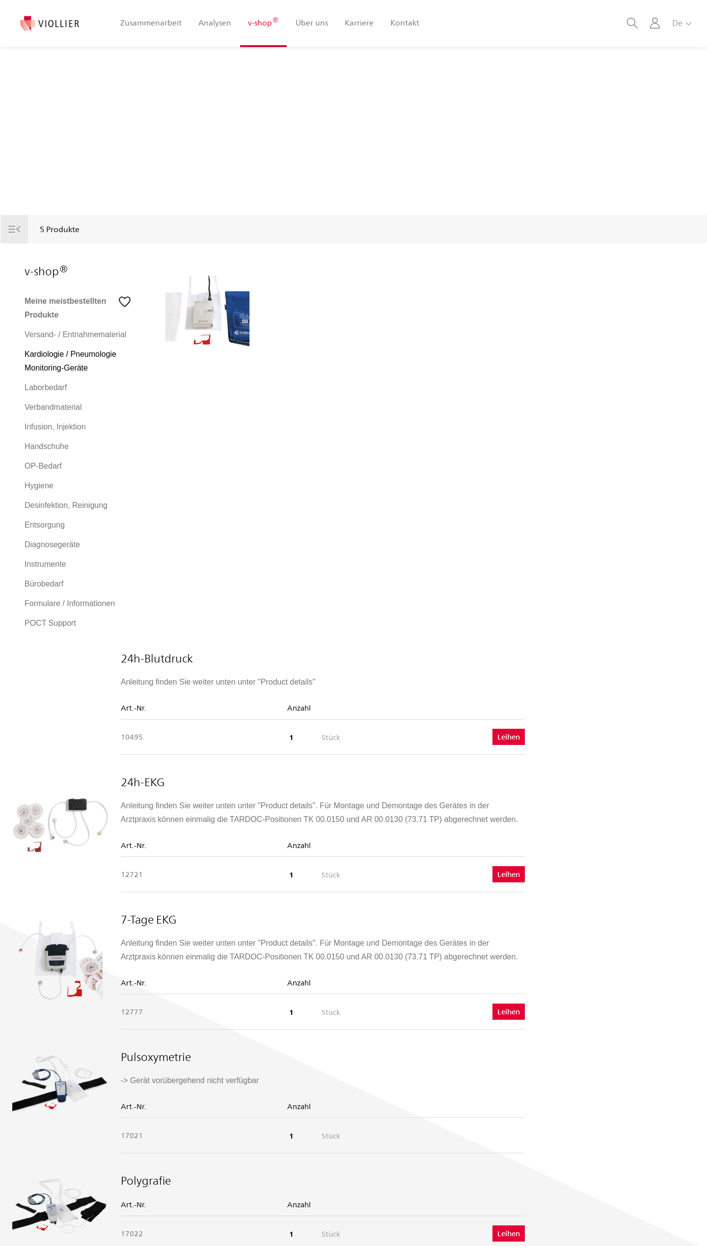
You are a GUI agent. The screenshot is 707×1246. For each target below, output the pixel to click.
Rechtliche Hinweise (620, 1228)
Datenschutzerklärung (540, 1228)
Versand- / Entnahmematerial (75, 334)
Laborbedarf (46, 387)
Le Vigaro (210, 1153)
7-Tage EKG (307, 531)
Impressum (680, 1228)
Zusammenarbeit (151, 22)
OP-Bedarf (43, 466)
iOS (371, 1101)
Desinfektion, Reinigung (66, 505)
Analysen (214, 22)
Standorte (210, 1118)
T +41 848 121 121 (56, 1124)
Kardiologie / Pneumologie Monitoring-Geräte (70, 361)
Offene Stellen (217, 1135)
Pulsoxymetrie (314, 669)
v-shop (263, 21)
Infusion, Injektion (55, 427)
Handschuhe (47, 446)
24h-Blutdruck (315, 270)
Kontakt (404, 22)
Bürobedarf (44, 584)
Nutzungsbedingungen (456, 1228)
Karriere (359, 22)
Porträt (205, 1101)
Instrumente (45, 564)
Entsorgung (45, 525)
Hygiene (39, 485)
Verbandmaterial (53, 407)
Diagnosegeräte (52, 544)
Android (378, 1118)
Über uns (312, 22)
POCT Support (50, 623)
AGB (401, 1228)
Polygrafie (304, 792)
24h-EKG (301, 394)
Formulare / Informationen (70, 603)
